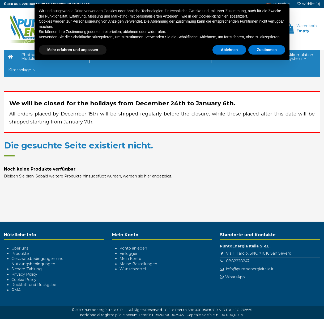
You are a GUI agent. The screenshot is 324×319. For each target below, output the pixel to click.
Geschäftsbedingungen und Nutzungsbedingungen (37, 261)
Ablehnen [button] (229, 49)
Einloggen (129, 253)
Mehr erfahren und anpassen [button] (72, 49)
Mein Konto (130, 258)
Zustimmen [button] (267, 49)
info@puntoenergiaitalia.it (250, 269)
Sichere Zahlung (26, 269)
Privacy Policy (24, 274)
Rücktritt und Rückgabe (33, 284)
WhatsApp (235, 277)
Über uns (19, 248)
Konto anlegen (133, 248)
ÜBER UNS (12, 4)
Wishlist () (308, 4)
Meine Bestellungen (138, 264)
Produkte (20, 253)
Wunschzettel (133, 269)
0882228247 (238, 261)
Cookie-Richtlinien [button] (214, 16)
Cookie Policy (23, 279)
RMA (16, 290)
